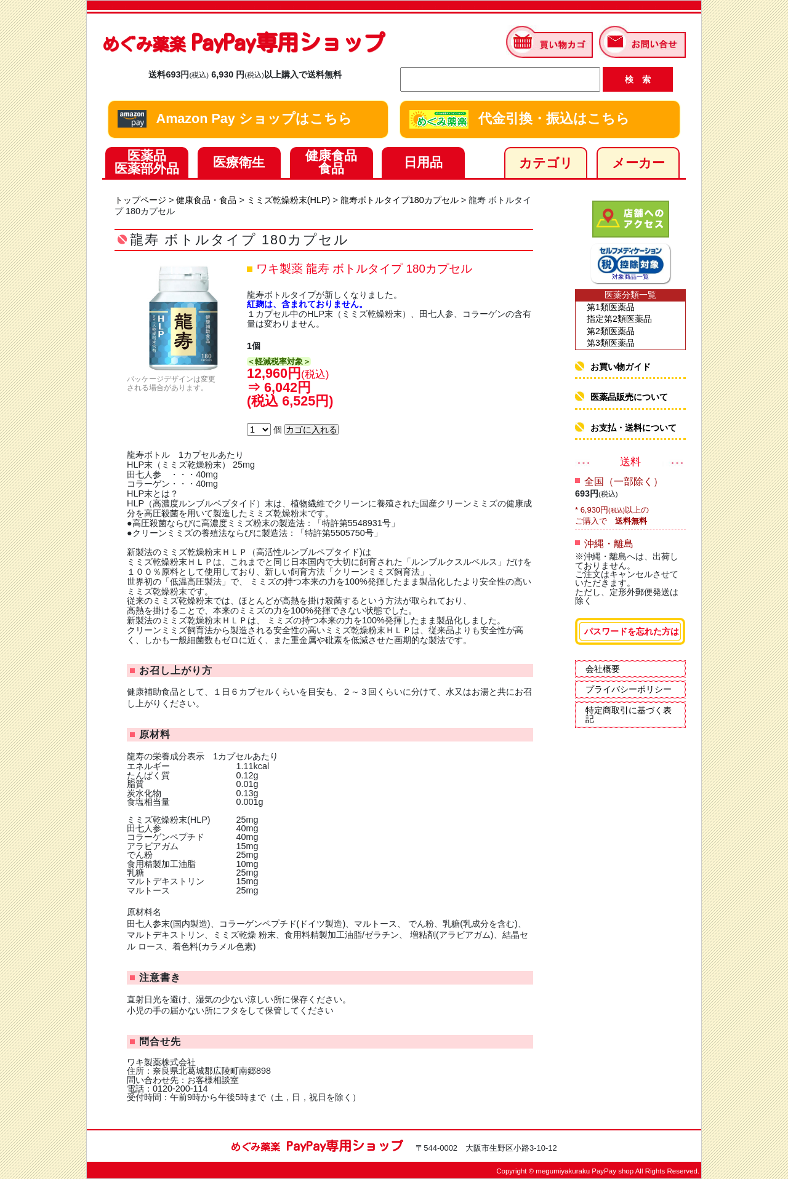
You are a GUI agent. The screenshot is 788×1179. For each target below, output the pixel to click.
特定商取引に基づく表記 (628, 714)
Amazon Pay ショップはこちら (235, 119)
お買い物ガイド (620, 367)
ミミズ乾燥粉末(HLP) (289, 200)
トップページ (140, 200)
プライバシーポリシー (628, 689)
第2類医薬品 (611, 331)
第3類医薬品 (611, 343)
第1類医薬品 (611, 307)
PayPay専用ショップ (243, 42)
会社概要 (602, 669)
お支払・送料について (633, 428)
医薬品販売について (629, 397)
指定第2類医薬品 (619, 319)
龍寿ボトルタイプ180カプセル (399, 200)
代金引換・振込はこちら (519, 119)
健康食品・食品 (206, 200)
